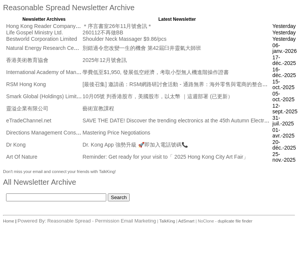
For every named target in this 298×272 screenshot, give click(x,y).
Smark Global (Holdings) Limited (44, 96)
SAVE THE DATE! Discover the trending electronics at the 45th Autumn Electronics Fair (184, 120)
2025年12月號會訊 (104, 60)
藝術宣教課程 (98, 108)
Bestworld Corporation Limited (41, 39)
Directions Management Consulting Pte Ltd (56, 133)
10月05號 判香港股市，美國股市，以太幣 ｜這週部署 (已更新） (157, 96)
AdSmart (186, 221)
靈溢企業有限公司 (27, 108)
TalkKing (167, 221)
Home (9, 221)
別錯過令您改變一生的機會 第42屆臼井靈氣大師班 (141, 48)
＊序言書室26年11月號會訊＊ (117, 26)
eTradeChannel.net (28, 120)
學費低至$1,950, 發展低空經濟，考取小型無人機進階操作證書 (155, 72)
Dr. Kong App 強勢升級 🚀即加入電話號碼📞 (135, 145)
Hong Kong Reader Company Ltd (45, 26)
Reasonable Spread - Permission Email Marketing (101, 221)
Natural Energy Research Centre (44, 48)
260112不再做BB (102, 32)
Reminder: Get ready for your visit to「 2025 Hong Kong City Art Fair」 (165, 157)
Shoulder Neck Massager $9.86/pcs (124, 39)
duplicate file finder (235, 221)
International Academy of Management (51, 72)
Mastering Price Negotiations (116, 133)
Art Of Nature (21, 157)
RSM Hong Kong (26, 84)
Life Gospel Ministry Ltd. (34, 32)
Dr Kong (15, 145)
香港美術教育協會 (27, 60)
